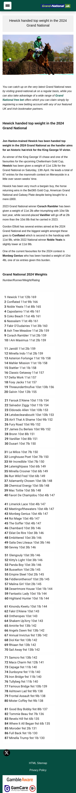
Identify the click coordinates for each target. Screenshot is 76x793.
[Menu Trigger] (7, 5)
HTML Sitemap (38, 763)
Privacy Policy (38, 770)
